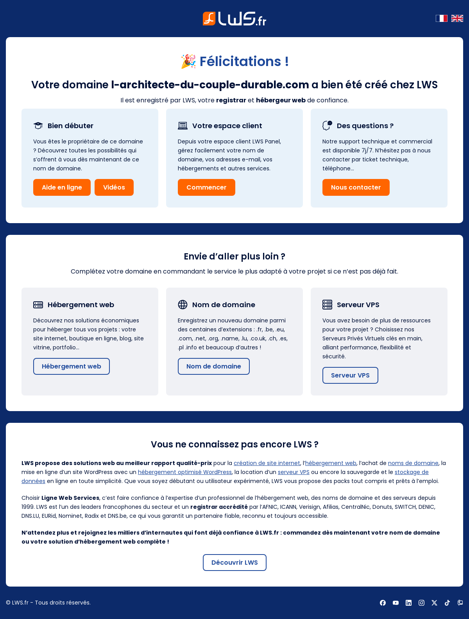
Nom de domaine (213, 366)
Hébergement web (71, 366)
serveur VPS (294, 472)
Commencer (206, 187)
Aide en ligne (62, 187)
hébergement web (330, 463)
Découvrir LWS (234, 562)
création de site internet (267, 463)
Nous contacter (356, 187)
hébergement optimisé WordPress (185, 472)
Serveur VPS (350, 375)
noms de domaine (413, 463)
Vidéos (114, 187)
